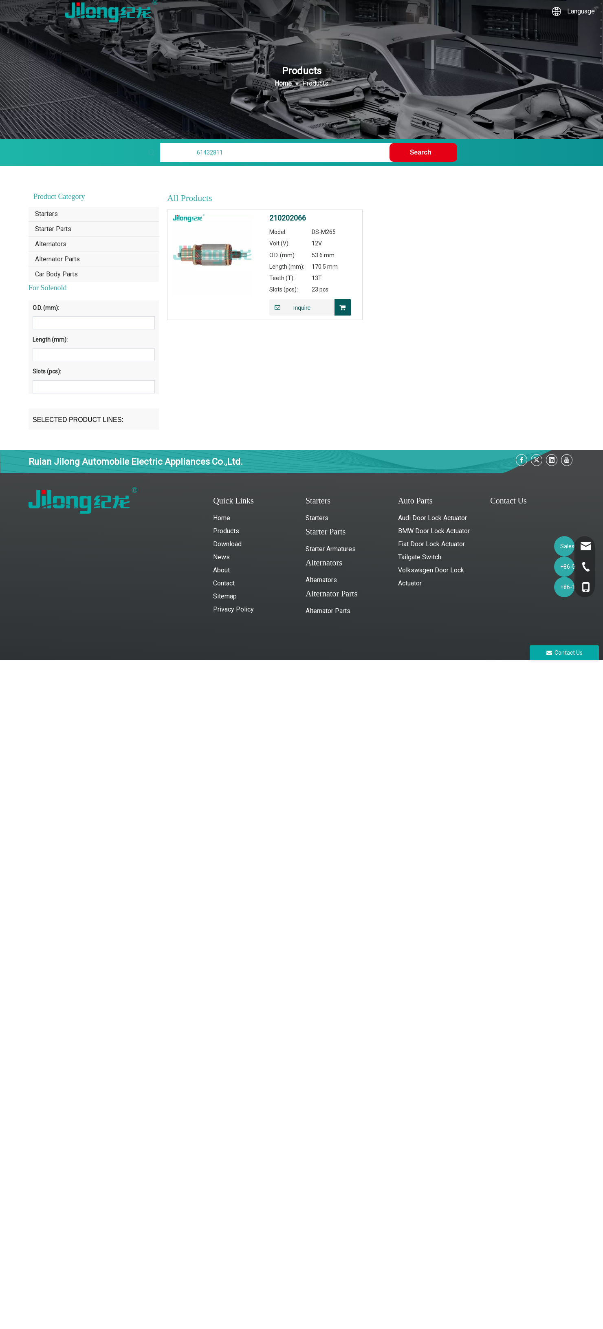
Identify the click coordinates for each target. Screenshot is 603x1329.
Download (227, 544)
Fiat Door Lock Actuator (431, 544)
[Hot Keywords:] (423, 152)
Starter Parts (53, 229)
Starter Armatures (331, 549)
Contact (224, 583)
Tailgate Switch (419, 557)
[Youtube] (566, 460)
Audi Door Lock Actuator (432, 518)
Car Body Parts (56, 274)
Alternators (50, 244)
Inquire (289, 307)
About (221, 570)
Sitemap (225, 596)
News (221, 557)
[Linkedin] (551, 460)
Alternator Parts (57, 259)
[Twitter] (536, 460)
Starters (46, 214)
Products (226, 531)
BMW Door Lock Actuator (434, 531)
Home (221, 518)
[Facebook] (521, 460)
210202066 (287, 218)
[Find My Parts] (276, 152)
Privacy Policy (233, 609)
